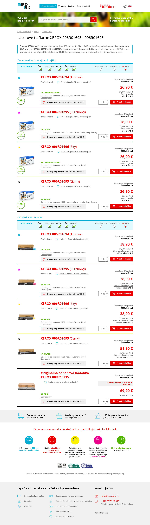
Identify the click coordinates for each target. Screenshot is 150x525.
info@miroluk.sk (110, 496)
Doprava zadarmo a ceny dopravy (69, 496)
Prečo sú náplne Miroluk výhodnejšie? (76, 82)
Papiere (71, 6)
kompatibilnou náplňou (123, 251)
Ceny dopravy (46, 98)
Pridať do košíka (121, 102)
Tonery (36, 32)
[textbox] (64, 19)
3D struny (62, 6)
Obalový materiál (83, 6)
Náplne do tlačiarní (48, 6)
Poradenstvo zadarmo (65, 516)
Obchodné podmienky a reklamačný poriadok (74, 501)
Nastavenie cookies (63, 511)
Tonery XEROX (47, 32)
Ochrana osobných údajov (66, 506)
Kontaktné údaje (101, 513)
